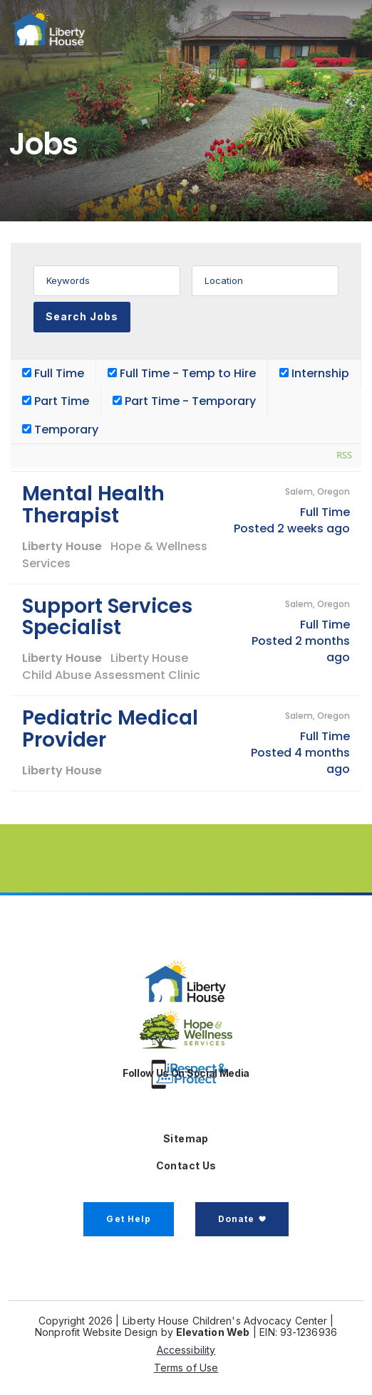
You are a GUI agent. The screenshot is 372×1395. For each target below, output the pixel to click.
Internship (314, 373)
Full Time (53, 373)
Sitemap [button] (186, 1138)
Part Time (55, 401)
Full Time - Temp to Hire (182, 373)
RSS (344, 454)
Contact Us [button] (186, 1165)
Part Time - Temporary (184, 401)
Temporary (60, 429)
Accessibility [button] (186, 1349)
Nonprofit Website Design (96, 1332)
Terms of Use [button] (186, 1367)
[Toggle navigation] (330, 27)
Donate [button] (236, 1219)
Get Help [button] (128, 1219)
